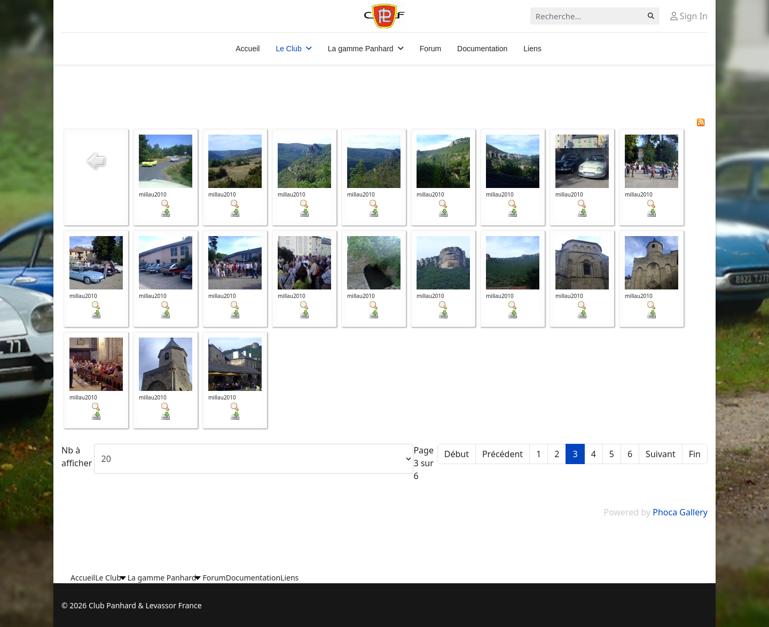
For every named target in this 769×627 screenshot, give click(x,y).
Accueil (248, 48)
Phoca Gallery (680, 512)
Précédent (502, 454)
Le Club (288, 48)
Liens (532, 48)
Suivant (661, 454)
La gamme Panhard (361, 48)
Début (456, 454)
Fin (695, 454)
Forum (430, 48)
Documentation (482, 48)
